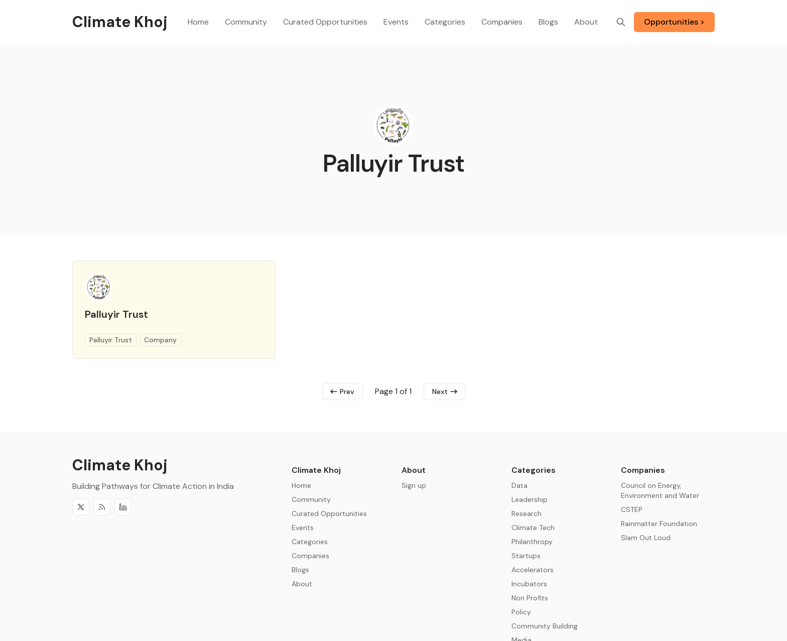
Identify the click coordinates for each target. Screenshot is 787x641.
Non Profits (529, 597)
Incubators (529, 583)
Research (526, 513)
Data (519, 485)
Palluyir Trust (116, 314)
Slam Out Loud (646, 537)
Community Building (544, 625)
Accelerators (532, 569)
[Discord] (123, 507)
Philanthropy (532, 541)
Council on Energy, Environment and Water (660, 490)
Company (160, 339)
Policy (521, 611)
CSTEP (631, 509)
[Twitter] (80, 507)
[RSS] (101, 507)
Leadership (529, 499)
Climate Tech (533, 527)
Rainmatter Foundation (659, 523)
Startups (526, 555)
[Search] (621, 22)
